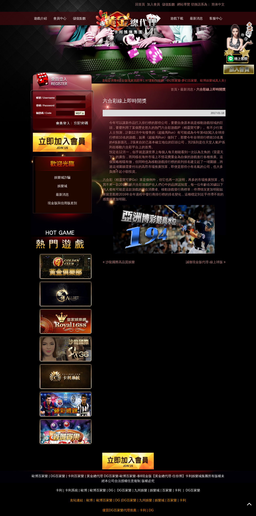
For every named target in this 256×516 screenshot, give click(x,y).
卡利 (59, 490)
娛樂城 (62, 186)
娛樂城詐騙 (62, 177)
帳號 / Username (45, 97)
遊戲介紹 (40, 18)
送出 (63, 122)
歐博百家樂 (98, 490)
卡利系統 (71, 490)
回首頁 (140, 4)
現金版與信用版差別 (62, 203)
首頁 (174, 89)
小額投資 (128, 171)
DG (111, 490)
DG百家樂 (124, 490)
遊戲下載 (176, 18)
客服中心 (215, 18)
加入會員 (153, 4)
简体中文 (218, 4)
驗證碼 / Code (44, 113)
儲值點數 (168, 4)
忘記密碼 (79, 122)
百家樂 (167, 490)
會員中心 (59, 18)
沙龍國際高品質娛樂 (120, 262)
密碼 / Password (45, 105)
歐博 (84, 490)
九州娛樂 (140, 490)
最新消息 (196, 18)
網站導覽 (183, 4)
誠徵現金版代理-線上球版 (205, 262)
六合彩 (166, 127)
